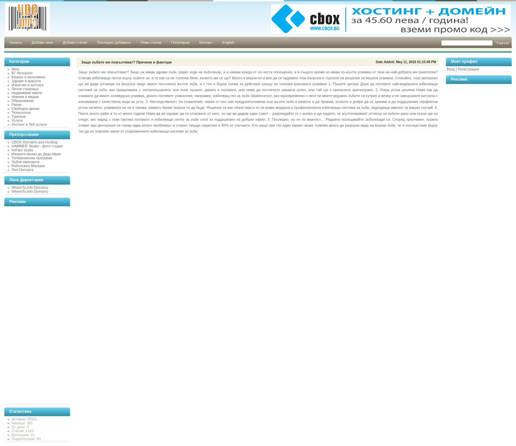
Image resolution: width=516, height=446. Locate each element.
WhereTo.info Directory (30, 187)
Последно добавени (114, 42)
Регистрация (468, 69)
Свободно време (25, 109)
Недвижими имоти (27, 93)
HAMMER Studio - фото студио (37, 146)
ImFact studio (22, 150)
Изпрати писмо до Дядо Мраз (36, 154)
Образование (23, 101)
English (228, 42)
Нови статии (151, 42)
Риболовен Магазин (28, 166)
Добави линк (42, 42)
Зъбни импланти (25, 162)
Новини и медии (25, 97)
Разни (16, 105)
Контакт (206, 42)
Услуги (17, 120)
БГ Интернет (22, 73)
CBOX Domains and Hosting (34, 142)
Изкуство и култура (27, 85)
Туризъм (19, 116)
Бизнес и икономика (28, 77)
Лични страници (25, 89)
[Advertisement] (30, 305)
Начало (15, 42)
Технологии (21, 112)
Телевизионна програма (32, 158)
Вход (451, 69)
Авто (15, 69)
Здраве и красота (26, 81)
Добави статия (75, 42)
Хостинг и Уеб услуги (29, 124)
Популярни (180, 42)
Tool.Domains (23, 170)
